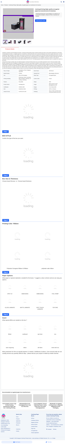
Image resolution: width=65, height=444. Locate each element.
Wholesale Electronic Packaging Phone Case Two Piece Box (25, 405)
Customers (18, 429)
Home (2, 5)
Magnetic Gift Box (34, 422)
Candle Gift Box (34, 426)
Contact (17, 431)
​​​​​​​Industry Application (35, 432)
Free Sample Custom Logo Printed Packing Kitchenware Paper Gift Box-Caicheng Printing (9, 406)
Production (18, 422)
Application (18, 420)
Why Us (17, 424)
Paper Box (33, 428)
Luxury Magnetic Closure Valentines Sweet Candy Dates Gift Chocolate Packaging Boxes (40, 406)
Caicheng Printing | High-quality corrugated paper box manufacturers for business (25, 5)
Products (6, 5)
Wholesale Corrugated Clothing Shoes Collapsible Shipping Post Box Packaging (56, 406)
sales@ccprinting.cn (53, 423)
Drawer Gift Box (34, 424)
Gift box (32, 418)
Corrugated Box (34, 430)
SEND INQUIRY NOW (40, 20)
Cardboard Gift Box (35, 420)
